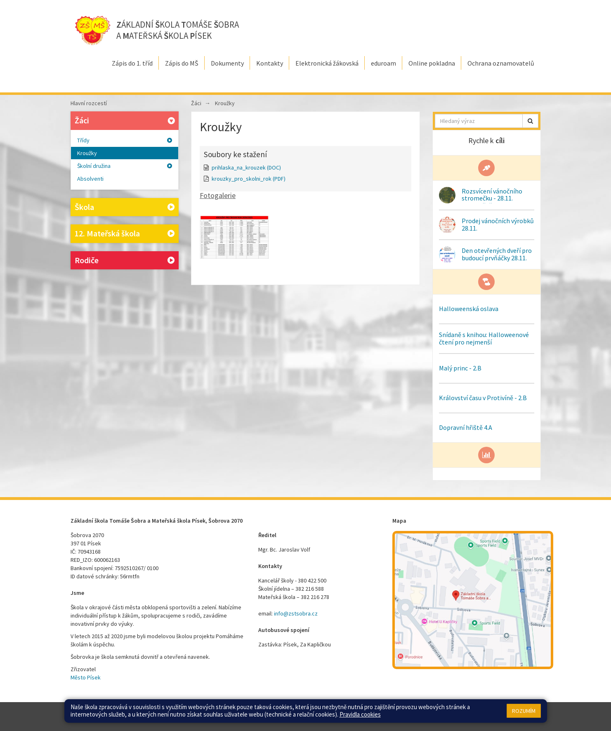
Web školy (528, 712)
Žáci (126, 120)
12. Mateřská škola (125, 234)
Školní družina (124, 166)
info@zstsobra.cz (296, 613)
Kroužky (87, 153)
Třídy (124, 140)
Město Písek (86, 677)
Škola (125, 207)
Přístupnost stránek (357, 712)
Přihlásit (320, 712)
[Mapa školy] (472, 600)
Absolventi (90, 178)
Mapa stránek (289, 712)
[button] (530, 121)
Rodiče (125, 260)
